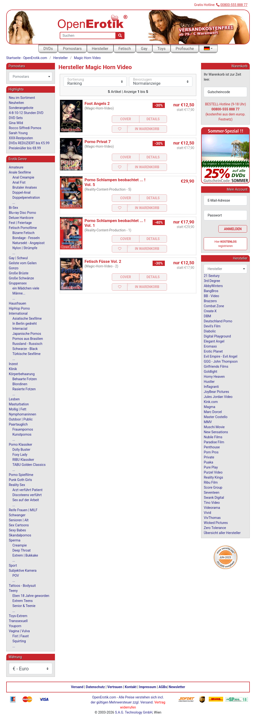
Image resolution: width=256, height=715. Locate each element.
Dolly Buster (21, 449)
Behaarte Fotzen (24, 379)
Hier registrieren (225, 244)
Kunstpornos (21, 434)
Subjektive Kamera (23, 570)
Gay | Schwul (18, 258)
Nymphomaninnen (22, 414)
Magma (209, 407)
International (18, 313)
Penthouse (212, 447)
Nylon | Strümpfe (24, 248)
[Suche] (120, 35)
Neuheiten (16, 103)
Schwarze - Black (25, 349)
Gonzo (13, 268)
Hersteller (100, 48)
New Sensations (216, 432)
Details (153, 119)
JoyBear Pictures (216, 392)
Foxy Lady (19, 455)
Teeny (13, 591)
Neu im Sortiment (22, 98)
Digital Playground (217, 336)
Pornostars (72, 48)
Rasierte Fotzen (24, 389)
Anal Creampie (23, 177)
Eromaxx (210, 346)
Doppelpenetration (26, 197)
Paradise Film (214, 442)
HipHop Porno (19, 308)
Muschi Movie (214, 427)
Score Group (213, 487)
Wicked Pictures (216, 523)
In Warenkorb (147, 129)
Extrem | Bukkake (25, 555)
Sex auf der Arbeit (25, 500)
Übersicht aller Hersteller (222, 533)
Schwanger (17, 515)
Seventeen (211, 492)
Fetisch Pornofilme (23, 228)
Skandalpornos (20, 535)
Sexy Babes (17, 530)
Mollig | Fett (17, 409)
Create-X (210, 311)
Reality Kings (213, 477)
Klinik (13, 369)
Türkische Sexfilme (26, 354)
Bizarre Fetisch (23, 233)
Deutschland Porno (218, 321)
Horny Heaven (214, 377)
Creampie (19, 545)
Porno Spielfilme (21, 475)
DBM (207, 316)
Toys (161, 48)
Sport (13, 565)
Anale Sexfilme (20, 172)
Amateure (16, 167)
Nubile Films (213, 437)
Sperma (14, 540)
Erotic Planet (213, 351)
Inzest (13, 364)
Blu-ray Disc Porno (22, 213)
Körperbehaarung (22, 374)
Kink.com (211, 402)
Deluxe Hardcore (21, 218)
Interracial (19, 328)
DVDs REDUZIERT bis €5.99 (29, 143)
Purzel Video (213, 472)
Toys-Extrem (18, 616)
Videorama (212, 508)
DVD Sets (16, 118)
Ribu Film (211, 482)
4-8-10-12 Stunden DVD (26, 113)
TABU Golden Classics (29, 465)
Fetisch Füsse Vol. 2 (102, 261)
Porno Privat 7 (97, 141)
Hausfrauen (17, 303)
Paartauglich (18, 424)
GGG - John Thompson (221, 361)
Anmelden (233, 229)
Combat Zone (214, 306)
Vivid (207, 513)
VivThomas (212, 518)
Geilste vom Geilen (23, 263)
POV (15, 575)
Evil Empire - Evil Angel (220, 356)
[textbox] (30, 76)
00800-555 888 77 (233, 5)
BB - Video (211, 296)
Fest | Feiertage (20, 223)
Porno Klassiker (20, 444)
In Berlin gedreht (24, 323)
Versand (77, 687)
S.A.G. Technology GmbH (133, 712)
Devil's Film (212, 326)
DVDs (48, 48)
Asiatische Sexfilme (27, 318)
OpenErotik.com (104, 697)
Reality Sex (17, 485)
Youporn (15, 626)
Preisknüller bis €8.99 (25, 148)
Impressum (147, 687)
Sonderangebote (21, 108)
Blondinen (19, 384)
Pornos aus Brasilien (27, 339)
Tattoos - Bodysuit (22, 586)
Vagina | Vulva (19, 631)
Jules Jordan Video (218, 397)
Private (209, 457)
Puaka (208, 462)
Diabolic (210, 331)
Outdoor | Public (21, 419)
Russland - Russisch (27, 344)
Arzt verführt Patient (27, 490)
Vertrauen (114, 687)
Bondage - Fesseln (26, 238)
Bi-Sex (13, 208)
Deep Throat (21, 550)
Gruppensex (18, 283)
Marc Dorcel (213, 412)
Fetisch (125, 48)
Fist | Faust (20, 636)
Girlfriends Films (216, 366)
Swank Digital (214, 497)
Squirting (19, 641)
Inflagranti (211, 387)
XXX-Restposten (21, 138)
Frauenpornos (22, 429)
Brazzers (210, 301)
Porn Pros (211, 452)
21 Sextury (212, 276)
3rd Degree (212, 281)
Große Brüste (19, 273)
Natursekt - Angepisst (28, 243)
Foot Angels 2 (97, 103)
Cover (125, 119)
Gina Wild (16, 123)
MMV (208, 422)
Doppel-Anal (21, 192)
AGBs (163, 687)
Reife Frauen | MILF (23, 510)
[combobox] (30, 76)
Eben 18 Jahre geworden (30, 596)
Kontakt (131, 687)
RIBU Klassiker (23, 460)
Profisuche (185, 48)
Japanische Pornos (26, 334)
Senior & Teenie (24, 606)
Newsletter (177, 687)
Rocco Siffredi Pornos (25, 128)
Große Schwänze (21, 278)
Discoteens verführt (27, 495)
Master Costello (215, 417)
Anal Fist (18, 182)
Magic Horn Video (87, 58)
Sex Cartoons (19, 525)
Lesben (14, 399)
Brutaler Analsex (24, 187)
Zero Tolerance (215, 528)
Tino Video (212, 503)
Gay (144, 48)
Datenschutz (95, 687)
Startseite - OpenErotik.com (26, 58)
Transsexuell (18, 621)
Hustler (209, 382)
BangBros (211, 291)
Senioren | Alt (19, 520)
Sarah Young (18, 133)
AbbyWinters (213, 286)
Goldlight (210, 371)
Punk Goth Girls (20, 480)
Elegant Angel (214, 341)
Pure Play (211, 467)
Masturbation (19, 404)
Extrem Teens (22, 601)
